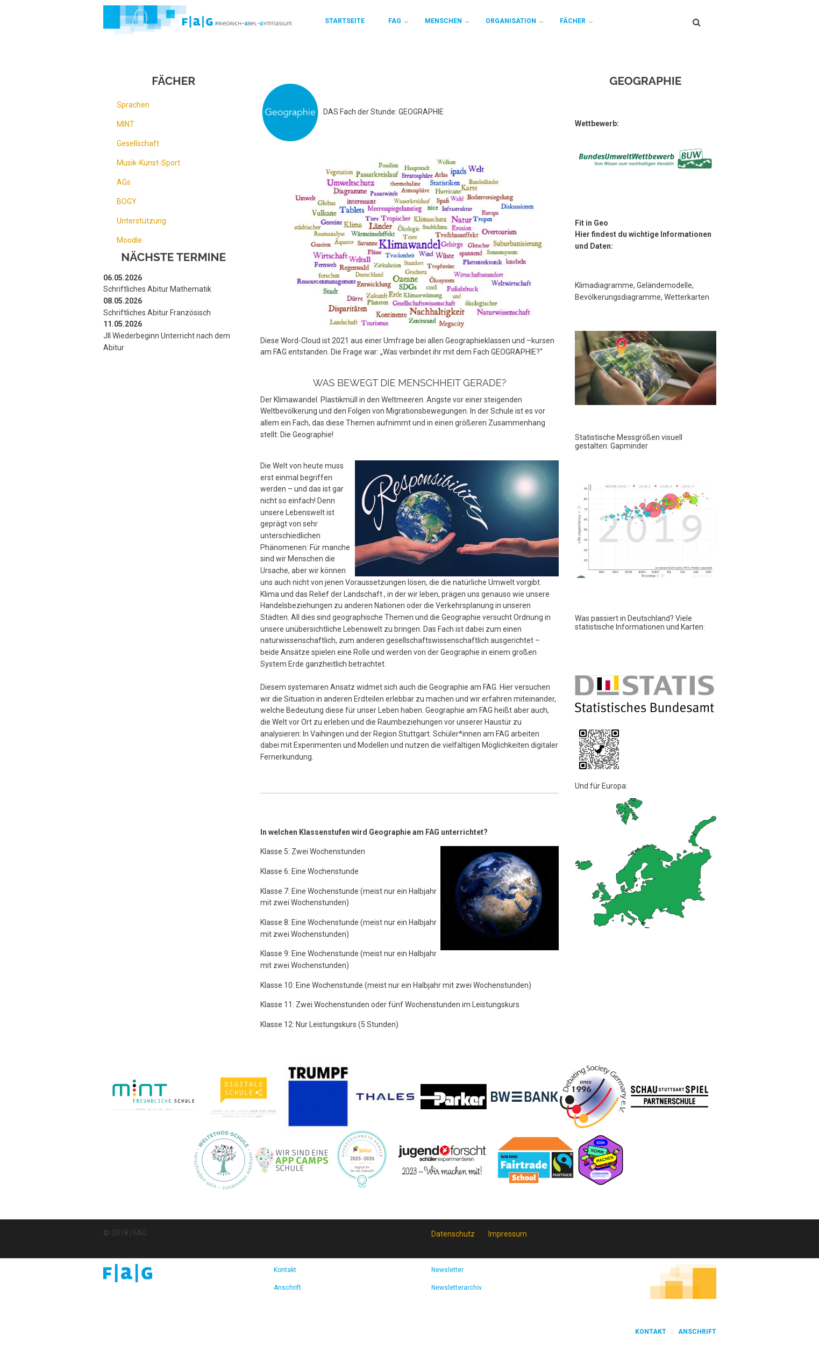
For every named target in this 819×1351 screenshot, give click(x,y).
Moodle (129, 240)
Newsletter (447, 1270)
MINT (125, 124)
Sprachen (133, 104)
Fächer (573, 21)
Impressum (507, 1234)
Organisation (511, 21)
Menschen (443, 21)
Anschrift (287, 1287)
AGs (124, 182)
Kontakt (285, 1270)
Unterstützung (141, 220)
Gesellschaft (138, 143)
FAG (394, 21)
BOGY (127, 201)
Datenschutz (453, 1234)
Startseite (345, 21)
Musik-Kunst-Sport (148, 162)
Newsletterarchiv (456, 1287)
